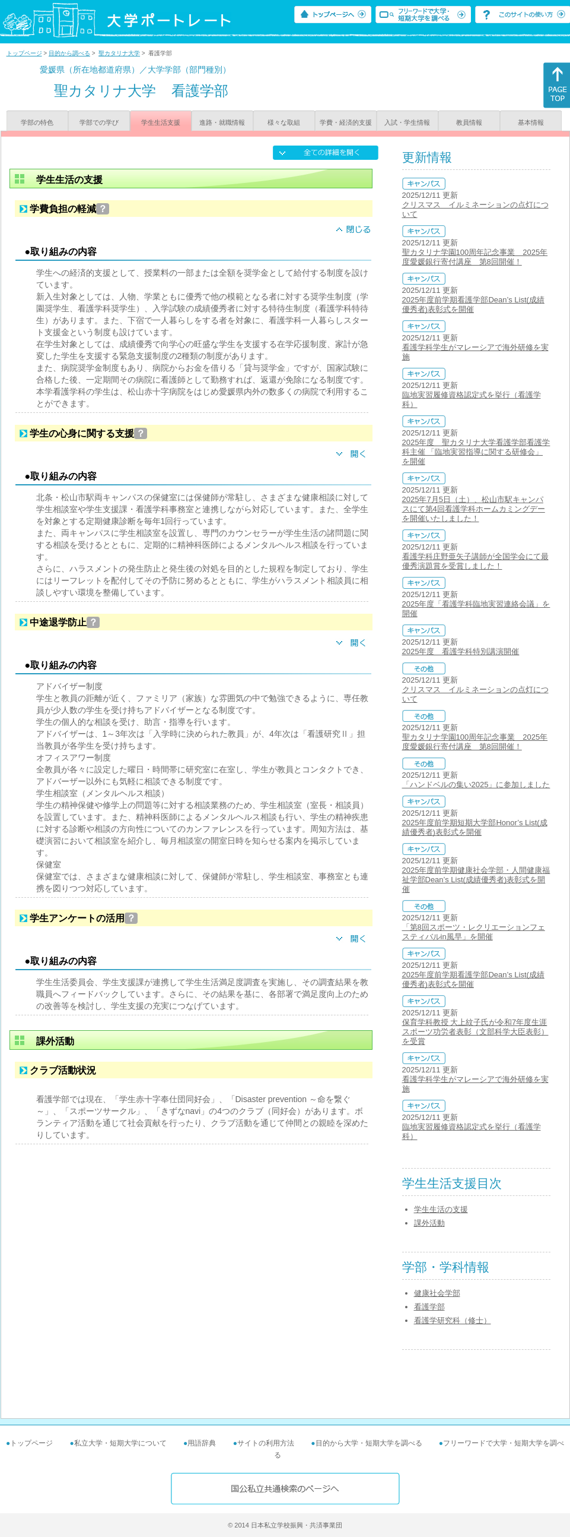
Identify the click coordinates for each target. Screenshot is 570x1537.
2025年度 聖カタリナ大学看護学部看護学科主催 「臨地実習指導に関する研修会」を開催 (476, 452)
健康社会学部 (437, 1293)
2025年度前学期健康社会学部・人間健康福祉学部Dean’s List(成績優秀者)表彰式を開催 (476, 880)
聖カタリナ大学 (119, 53)
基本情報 (531, 122)
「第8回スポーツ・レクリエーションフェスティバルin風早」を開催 (473, 932)
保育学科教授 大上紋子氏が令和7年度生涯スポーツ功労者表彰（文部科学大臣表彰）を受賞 (475, 1032)
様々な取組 (284, 122)
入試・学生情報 (407, 122)
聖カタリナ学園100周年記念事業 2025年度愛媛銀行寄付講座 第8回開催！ (475, 257)
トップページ (24, 53)
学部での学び (99, 122)
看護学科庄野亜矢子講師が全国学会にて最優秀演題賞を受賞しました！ (475, 561)
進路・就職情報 (222, 122)
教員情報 (469, 122)
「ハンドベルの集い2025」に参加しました (476, 784)
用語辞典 (201, 1443)
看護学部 (429, 1306)
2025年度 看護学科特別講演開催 (461, 651)
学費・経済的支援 (346, 122)
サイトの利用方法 (265, 1443)
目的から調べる (69, 53)
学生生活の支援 (441, 1209)
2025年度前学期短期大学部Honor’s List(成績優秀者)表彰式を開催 (474, 827)
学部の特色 (37, 122)
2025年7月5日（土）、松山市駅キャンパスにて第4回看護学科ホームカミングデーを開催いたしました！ (473, 509)
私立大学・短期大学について (120, 1443)
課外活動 (429, 1223)
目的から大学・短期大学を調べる (369, 1443)
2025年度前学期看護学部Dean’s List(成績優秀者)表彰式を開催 (473, 304)
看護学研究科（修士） (452, 1320)
